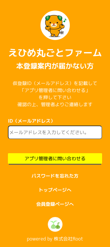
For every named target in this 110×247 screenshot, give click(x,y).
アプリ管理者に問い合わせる (54, 158)
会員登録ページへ (55, 204)
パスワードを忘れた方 (54, 176)
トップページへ (54, 190)
